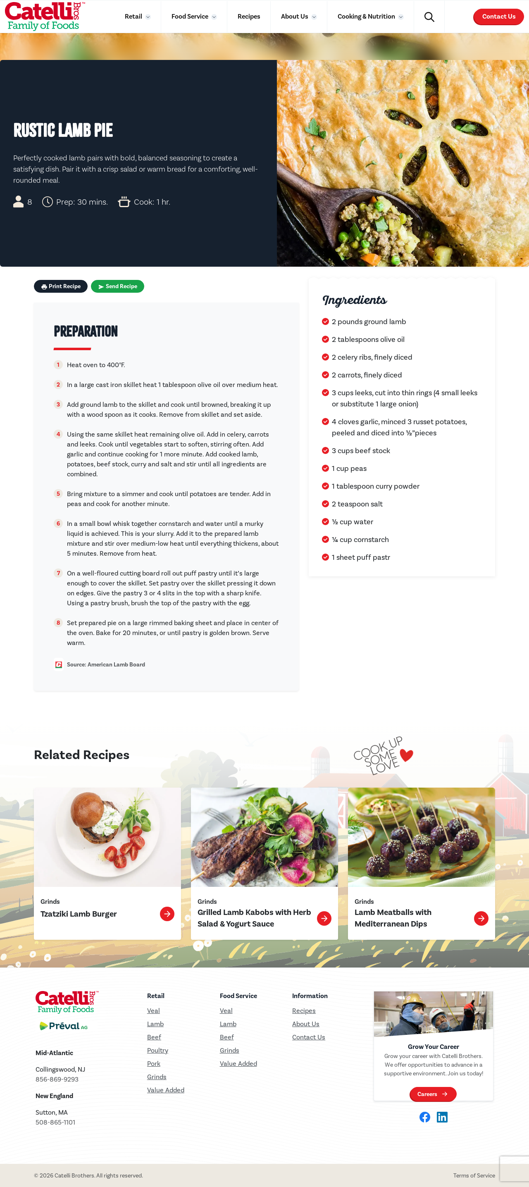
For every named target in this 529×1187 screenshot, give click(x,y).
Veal (226, 1011)
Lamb (155, 1024)
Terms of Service (474, 1175)
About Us (295, 16)
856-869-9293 (57, 1079)
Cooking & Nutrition (367, 16)
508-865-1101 (55, 1122)
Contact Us (499, 16)
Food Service (191, 16)
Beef (154, 1037)
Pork (153, 1064)
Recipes (249, 16)
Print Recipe (61, 286)
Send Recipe (117, 286)
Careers (427, 1095)
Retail (134, 16)
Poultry (157, 1050)
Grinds (157, 1077)
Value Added (165, 1090)
